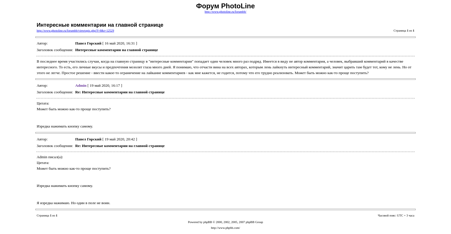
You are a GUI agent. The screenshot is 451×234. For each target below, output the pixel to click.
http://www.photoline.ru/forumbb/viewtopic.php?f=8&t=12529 (75, 30)
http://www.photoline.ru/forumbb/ (225, 11)
